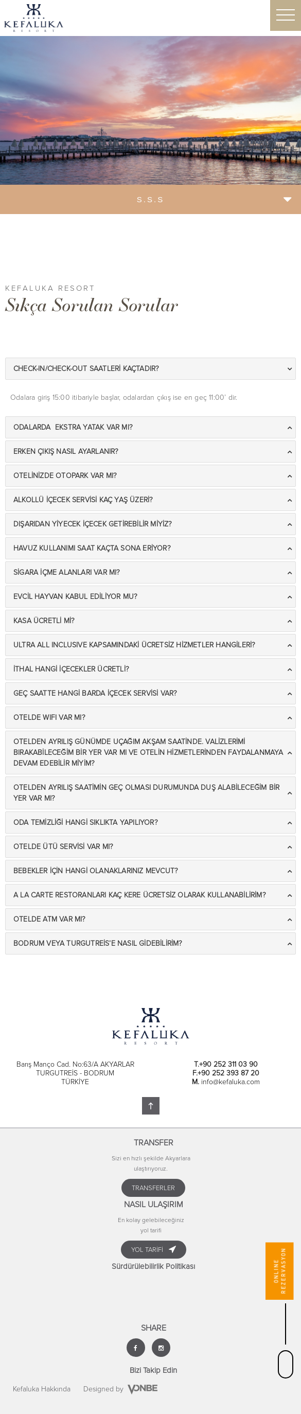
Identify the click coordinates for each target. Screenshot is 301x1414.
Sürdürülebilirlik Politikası (153, 1266)
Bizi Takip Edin (153, 1370)
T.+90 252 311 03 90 (226, 1064)
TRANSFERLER (153, 1188)
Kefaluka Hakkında (41, 1389)
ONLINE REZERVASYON (279, 1271)
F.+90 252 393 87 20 (225, 1073)
